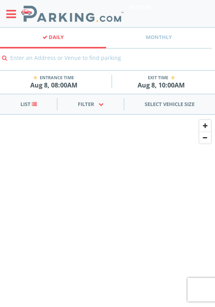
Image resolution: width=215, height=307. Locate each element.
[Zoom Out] (205, 137)
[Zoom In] (205, 126)
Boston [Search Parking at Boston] (140, 6)
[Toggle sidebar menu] (13, 13)
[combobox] (107, 63)
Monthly (159, 37)
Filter (91, 104)
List (28, 104)
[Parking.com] (72, 13)
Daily (53, 37)
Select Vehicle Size (170, 104)
